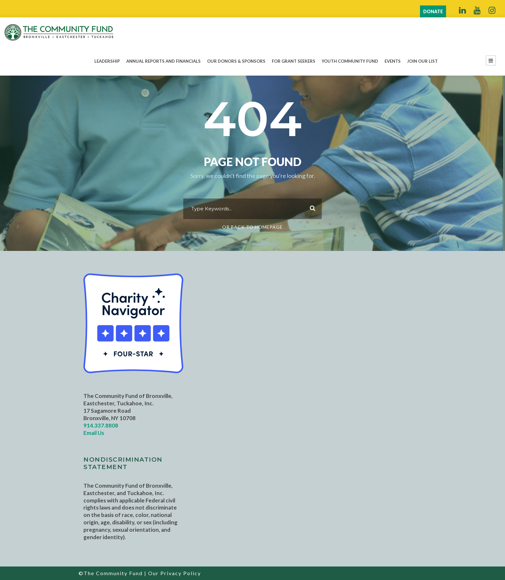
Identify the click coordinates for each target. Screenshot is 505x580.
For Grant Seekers (293, 61)
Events (393, 61)
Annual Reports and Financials (163, 61)
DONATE (433, 11)
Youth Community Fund (350, 61)
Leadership (107, 61)
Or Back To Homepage (252, 227)
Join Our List (422, 61)
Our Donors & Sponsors (236, 61)
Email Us (93, 432)
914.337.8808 (100, 425)
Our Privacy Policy (174, 573)
